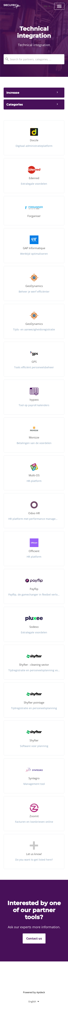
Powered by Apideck (34, 992)
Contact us (34, 938)
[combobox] (34, 59)
